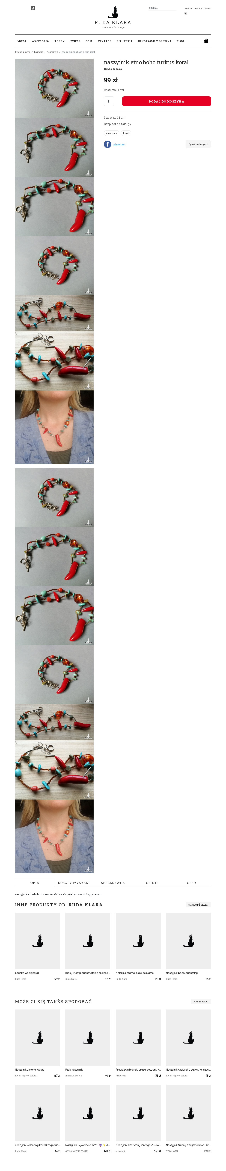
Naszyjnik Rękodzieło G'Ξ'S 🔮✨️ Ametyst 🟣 (87, 1145)
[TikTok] (33, 8)
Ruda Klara (113, 19)
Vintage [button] (104, 41)
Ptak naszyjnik (74, 1069)
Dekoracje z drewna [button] (155, 41)
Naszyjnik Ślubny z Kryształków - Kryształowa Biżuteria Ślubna (188, 1145)
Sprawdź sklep (198, 904)
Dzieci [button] (75, 41)
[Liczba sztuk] (109, 101)
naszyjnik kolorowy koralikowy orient (37, 1145)
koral (126, 133)
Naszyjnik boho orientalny (182, 973)
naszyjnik (111, 133)
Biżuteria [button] (125, 41)
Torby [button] (60, 41)
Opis (34, 883)
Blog (180, 41)
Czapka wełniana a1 (27, 973)
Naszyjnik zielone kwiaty (29, 1069)
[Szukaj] (174, 7)
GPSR (191, 883)
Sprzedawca (113, 883)
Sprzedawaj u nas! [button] (198, 8)
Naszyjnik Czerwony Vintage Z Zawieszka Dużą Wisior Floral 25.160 (138, 1145)
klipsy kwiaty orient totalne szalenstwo (87, 973)
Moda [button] (21, 41)
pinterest (119, 144)
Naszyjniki (52, 51)
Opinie (152, 883)
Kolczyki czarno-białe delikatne (135, 973)
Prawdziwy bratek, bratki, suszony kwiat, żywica (138, 1069)
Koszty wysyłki (74, 883)
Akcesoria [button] (40, 41)
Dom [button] (88, 41)
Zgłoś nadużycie (198, 144)
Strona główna (22, 51)
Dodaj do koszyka (166, 101)
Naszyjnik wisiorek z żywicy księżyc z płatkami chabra (188, 1069)
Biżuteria (38, 51)
